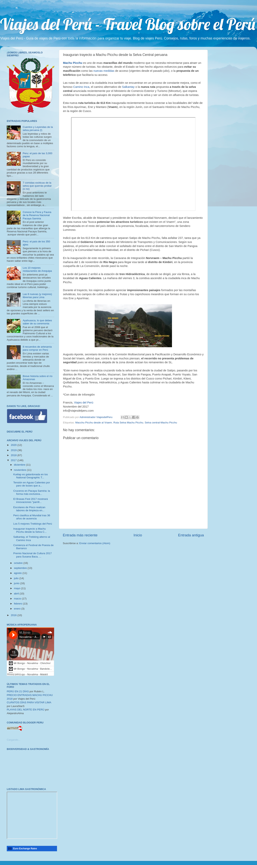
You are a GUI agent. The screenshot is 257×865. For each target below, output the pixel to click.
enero (17, 608)
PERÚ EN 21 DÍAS (18, 691)
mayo (17, 588)
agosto (18, 573)
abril (17, 593)
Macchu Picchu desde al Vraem (93, 422)
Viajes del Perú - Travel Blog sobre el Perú (127, 24)
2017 (14, 460)
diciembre (20, 464)
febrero (18, 603)
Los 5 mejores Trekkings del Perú (32, 523)
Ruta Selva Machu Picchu (128, 422)
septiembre (21, 568)
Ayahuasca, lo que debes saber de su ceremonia (37, 322)
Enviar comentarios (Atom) (94, 543)
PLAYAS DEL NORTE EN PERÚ (25, 709)
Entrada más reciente (80, 535)
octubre (18, 563)
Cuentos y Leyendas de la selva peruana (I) (38, 129)
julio (16, 578)
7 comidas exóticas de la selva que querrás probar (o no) (37, 185)
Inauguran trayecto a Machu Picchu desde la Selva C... (30, 530)
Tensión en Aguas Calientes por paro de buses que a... (31, 484)
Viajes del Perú (83, 402)
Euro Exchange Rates (25, 848)
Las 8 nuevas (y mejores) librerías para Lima (37, 296)
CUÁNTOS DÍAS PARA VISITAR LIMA (29, 702)
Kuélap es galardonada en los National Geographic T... (30, 476)
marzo (18, 598)
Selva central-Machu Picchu (161, 422)
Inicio (138, 535)
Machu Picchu (72, 62)
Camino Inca (81, 86)
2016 (14, 615)
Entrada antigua (191, 535)
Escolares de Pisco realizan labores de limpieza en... (29, 509)
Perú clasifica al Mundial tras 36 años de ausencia (31, 517)
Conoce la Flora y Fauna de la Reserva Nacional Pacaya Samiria (37, 215)
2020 (14, 445)
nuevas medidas (104, 70)
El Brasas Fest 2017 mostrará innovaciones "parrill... (30, 500)
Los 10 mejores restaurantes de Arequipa (37, 269)
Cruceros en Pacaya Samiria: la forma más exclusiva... (31, 492)
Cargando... (13, 739)
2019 (14, 450)
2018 (14, 455)
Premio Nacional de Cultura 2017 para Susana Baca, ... (32, 555)
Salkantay (128, 86)
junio (17, 583)
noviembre (20, 469)
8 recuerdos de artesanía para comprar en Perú (37, 348)
